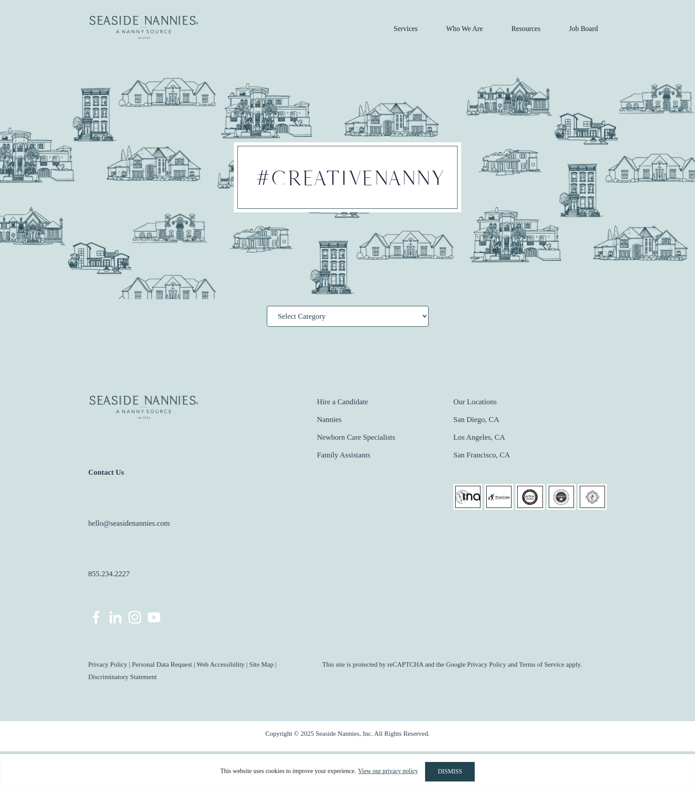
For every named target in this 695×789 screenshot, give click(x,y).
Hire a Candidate (342, 402)
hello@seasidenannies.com (129, 523)
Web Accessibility (220, 664)
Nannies (329, 419)
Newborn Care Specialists (356, 437)
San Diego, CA (476, 419)
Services (406, 28)
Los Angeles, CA (479, 437)
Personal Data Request (162, 664)
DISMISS (450, 771)
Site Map (261, 664)
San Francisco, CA (481, 455)
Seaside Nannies (144, 27)
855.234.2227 (109, 574)
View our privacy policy (388, 771)
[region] (347, 771)
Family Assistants (343, 455)
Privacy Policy (107, 664)
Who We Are (464, 28)
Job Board (583, 28)
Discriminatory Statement (122, 676)
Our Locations (475, 402)
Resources (526, 28)
